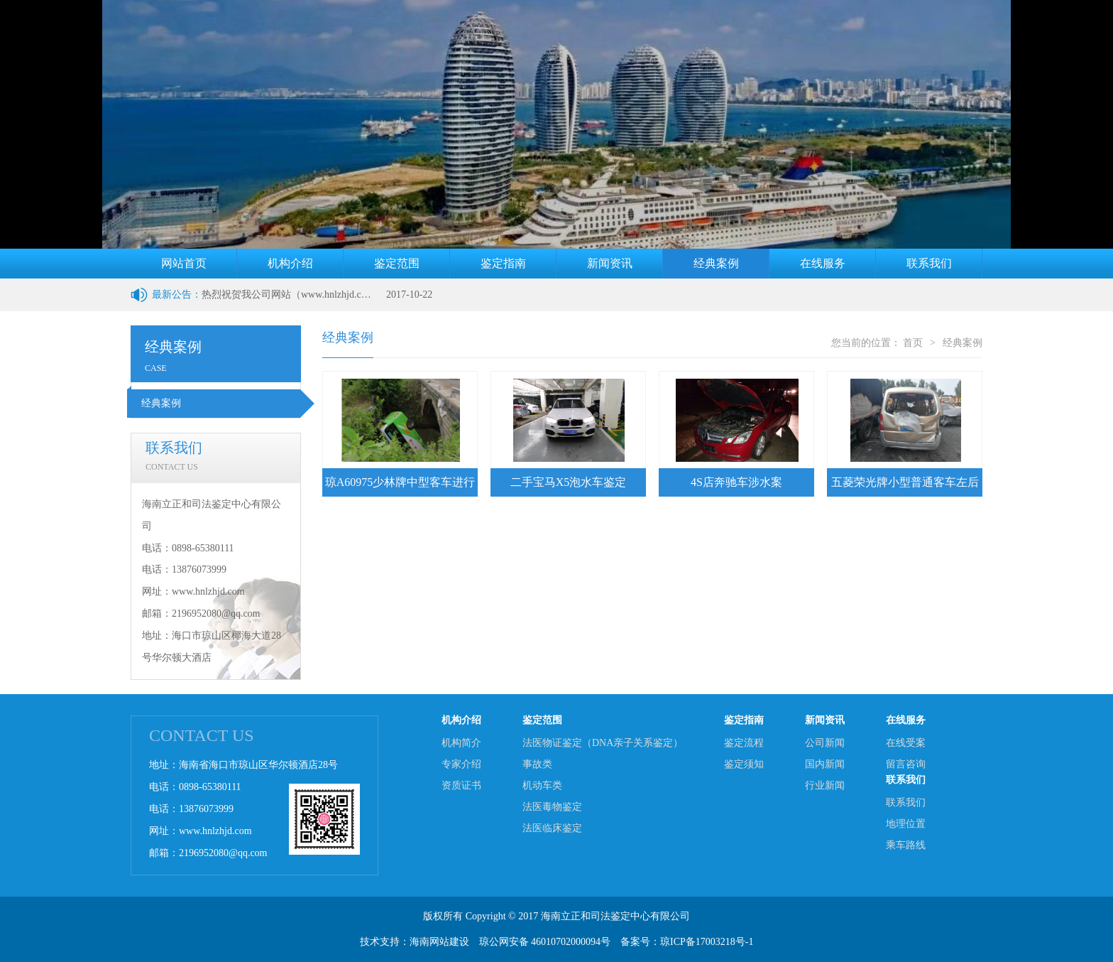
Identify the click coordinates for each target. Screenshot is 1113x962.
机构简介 (461, 742)
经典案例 (716, 263)
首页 (913, 342)
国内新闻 (825, 764)
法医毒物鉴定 (552, 806)
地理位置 (906, 823)
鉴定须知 (744, 764)
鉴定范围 (397, 263)
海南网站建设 (439, 941)
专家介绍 (461, 764)
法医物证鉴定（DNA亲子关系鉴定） (602, 742)
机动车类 (542, 785)
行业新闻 (825, 785)
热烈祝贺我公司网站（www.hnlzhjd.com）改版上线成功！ (287, 294)
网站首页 (184, 263)
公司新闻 (825, 742)
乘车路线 (906, 845)
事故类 (537, 764)
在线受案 (906, 742)
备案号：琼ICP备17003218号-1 (686, 941)
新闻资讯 (609, 263)
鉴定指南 (503, 263)
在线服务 (822, 263)
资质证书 (461, 785)
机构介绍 (290, 263)
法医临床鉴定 (552, 828)
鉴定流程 (744, 742)
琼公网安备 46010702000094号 (545, 941)
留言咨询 (906, 764)
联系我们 (929, 263)
